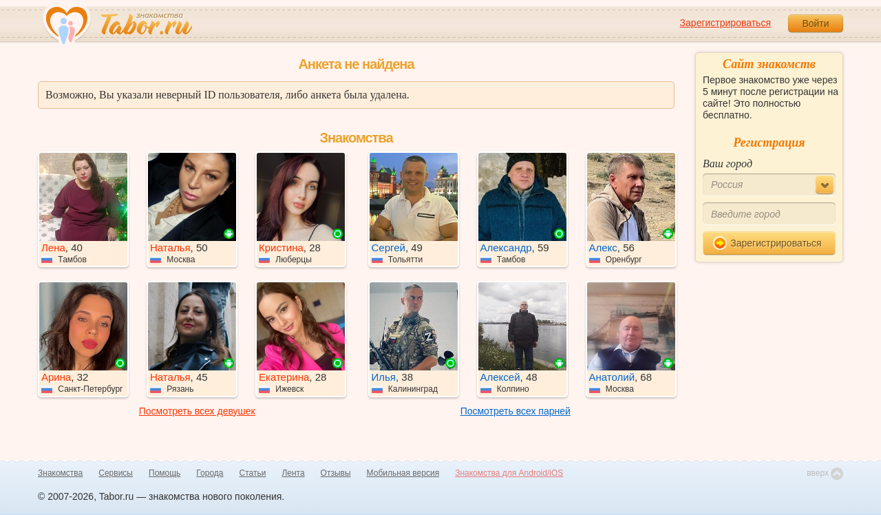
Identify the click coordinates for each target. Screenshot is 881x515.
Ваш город (727, 163)
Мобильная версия (403, 473)
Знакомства (60, 473)
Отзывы (336, 473)
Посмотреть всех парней (515, 411)
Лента (293, 473)
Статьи (253, 473)
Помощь (164, 473)
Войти (815, 23)
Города (209, 473)
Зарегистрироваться (725, 22)
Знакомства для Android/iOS (509, 473)
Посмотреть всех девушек (197, 411)
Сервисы (115, 473)
